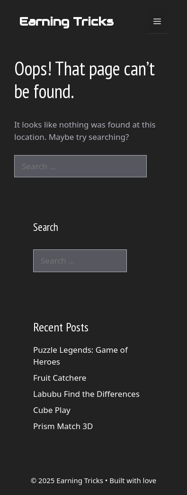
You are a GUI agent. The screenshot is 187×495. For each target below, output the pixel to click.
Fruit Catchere (59, 377)
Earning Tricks (66, 21)
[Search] (28, 188)
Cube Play (52, 409)
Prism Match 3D (63, 426)
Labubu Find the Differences (86, 393)
